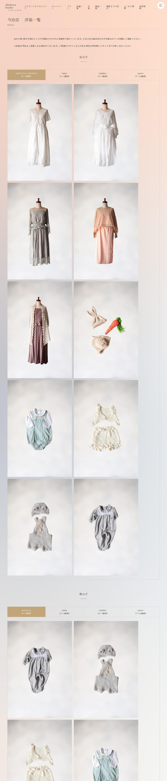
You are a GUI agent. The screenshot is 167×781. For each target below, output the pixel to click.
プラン (69, 7)
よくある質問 (129, 7)
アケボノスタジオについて (35, 7)
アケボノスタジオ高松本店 (103, 629)
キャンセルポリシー (112, 757)
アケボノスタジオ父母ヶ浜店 (141, 629)
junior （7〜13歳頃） (141, 75)
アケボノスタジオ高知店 (103, 640)
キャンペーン (57, 7)
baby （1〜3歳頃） (64, 75)
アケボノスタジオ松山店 (64, 640)
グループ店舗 (94, 757)
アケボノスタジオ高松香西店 (64, 629)
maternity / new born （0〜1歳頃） (26, 75)
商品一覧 (98, 7)
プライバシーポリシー (135, 757)
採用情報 (142, 7)
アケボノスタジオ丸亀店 (25, 629)
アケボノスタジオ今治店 (25, 640)
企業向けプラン (77, 757)
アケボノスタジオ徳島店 (141, 640)
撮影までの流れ (112, 7)
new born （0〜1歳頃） (26, 425)
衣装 (89, 7)
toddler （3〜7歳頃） (102, 75)
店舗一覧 (79, 7)
